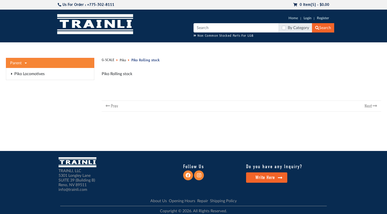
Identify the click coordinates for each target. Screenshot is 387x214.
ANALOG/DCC (196, 47)
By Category (298, 28)
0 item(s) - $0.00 (311, 4)
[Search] (236, 28)
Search (323, 28)
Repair (202, 201)
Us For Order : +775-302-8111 (86, 4)
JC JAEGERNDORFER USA (134, 47)
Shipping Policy (223, 201)
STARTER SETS (309, 47)
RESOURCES (170, 47)
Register (323, 18)
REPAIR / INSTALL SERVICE (233, 47)
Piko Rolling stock (145, 60)
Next (368, 106)
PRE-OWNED (270, 47)
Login (307, 18)
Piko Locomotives (28, 74)
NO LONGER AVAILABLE (86, 47)
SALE (289, 47)
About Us (158, 201)
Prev (114, 106)
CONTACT (334, 47)
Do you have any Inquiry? (274, 166)
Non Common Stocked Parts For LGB (223, 36)
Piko (123, 60)
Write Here (268, 177)
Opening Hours (182, 201)
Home (293, 18)
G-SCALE (52, 47)
